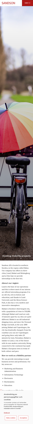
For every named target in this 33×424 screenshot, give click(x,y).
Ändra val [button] (7, 413)
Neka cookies (10, 418)
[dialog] (16, 407)
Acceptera (23, 418)
